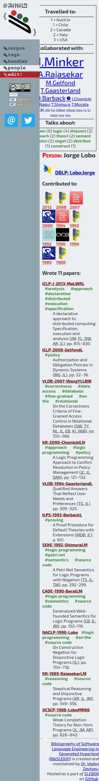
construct (60, 145)
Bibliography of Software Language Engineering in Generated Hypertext (75, 748)
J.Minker (60, 61)
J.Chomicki (81, 98)
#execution (56, 303)
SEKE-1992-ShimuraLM (65, 544)
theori (62, 135)
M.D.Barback (47, 98)
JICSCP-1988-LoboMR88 (66, 709)
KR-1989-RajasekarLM (64, 673)
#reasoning (56, 678)
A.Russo (70, 109)
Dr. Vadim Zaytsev (90, 766)
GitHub (91, 778)
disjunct (78, 130)
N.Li (89, 110)
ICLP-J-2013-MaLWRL (63, 283)
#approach (82, 288)
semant (83, 135)
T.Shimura (60, 104)
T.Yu (85, 110)
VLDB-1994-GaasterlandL (67, 483)
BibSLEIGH (59, 758)
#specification (59, 308)
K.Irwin (61, 115)
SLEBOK (91, 773)
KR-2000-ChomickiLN (63, 442)
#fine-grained (59, 395)
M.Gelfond (60, 82)
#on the (83, 637)
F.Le (53, 109)
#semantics (56, 559)
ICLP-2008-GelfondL (62, 349)
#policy (52, 354)
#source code (58, 642)
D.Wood (60, 109)
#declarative (57, 293)
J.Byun (68, 115)
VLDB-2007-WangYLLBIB (66, 380)
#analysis (55, 288)
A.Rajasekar (60, 74)
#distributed (57, 298)
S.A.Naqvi (41, 104)
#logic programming (64, 450)
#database (73, 390)
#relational (66, 400)
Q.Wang (79, 110)
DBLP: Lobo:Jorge (75, 172)
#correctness (58, 385)
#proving (54, 519)
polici (41, 140)
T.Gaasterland (60, 90)
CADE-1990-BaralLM (62, 590)
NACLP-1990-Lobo (60, 632)
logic (58, 130)
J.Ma (47, 109)
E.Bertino (54, 115)
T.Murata (79, 104)
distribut (82, 140)
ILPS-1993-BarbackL (62, 514)
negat (60, 140)
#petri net (55, 554)
